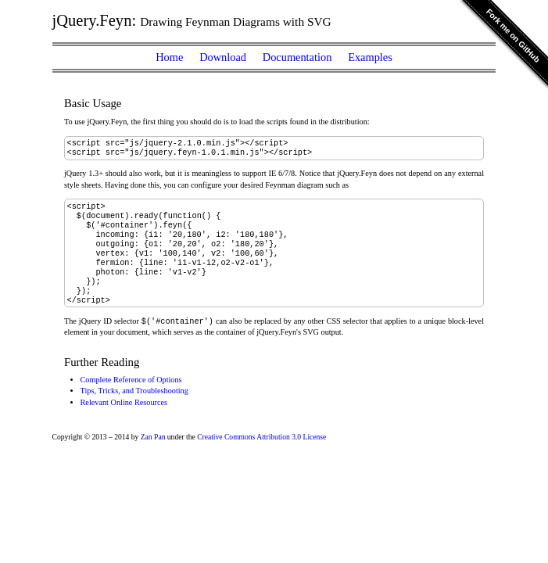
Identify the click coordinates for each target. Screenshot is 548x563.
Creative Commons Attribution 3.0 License (261, 458)
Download (222, 57)
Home (169, 57)
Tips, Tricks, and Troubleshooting (134, 411)
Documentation (297, 57)
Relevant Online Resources (124, 423)
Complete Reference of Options (131, 400)
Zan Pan (153, 458)
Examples (370, 57)
